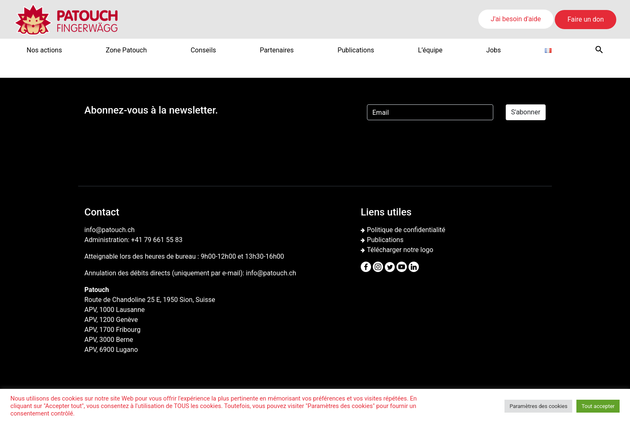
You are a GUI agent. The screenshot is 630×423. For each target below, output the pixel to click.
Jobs (493, 50)
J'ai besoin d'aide (516, 19)
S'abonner (525, 112)
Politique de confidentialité (406, 230)
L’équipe (430, 50)
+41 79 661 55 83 (156, 240)
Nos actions (44, 50)
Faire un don (585, 19)
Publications (355, 50)
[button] (599, 49)
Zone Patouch (126, 50)
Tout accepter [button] (598, 406)
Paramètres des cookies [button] (538, 406)
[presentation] (430, 143)
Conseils (203, 50)
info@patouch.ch (271, 273)
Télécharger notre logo (400, 250)
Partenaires (277, 50)
